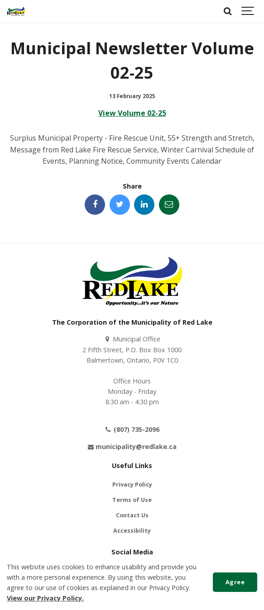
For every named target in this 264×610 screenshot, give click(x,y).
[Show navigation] (248, 11)
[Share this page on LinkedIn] (144, 204)
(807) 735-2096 (132, 429)
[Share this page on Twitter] (120, 204)
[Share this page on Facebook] (95, 204)
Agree (235, 582)
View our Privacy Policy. (45, 598)
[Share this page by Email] (169, 204)
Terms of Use (132, 500)
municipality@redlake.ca (132, 446)
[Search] (227, 11)
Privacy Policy (132, 484)
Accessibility (132, 530)
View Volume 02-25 (132, 113)
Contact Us (132, 515)
